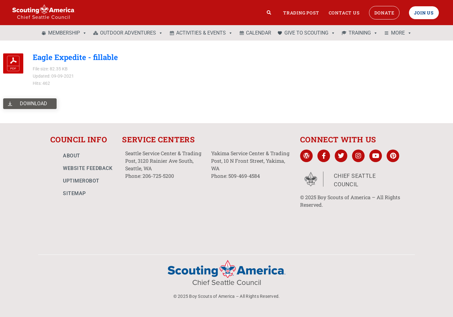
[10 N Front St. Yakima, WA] (251, 209)
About (71, 156)
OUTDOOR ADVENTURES (131, 33)
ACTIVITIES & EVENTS (204, 33)
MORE (401, 33)
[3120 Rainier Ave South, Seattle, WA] (165, 209)
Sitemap (74, 193)
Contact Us (344, 13)
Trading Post (301, 13)
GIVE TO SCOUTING (309, 33)
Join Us (424, 13)
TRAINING (363, 33)
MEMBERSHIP (67, 33)
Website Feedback (87, 168)
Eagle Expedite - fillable (75, 57)
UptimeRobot (81, 181)
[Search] (269, 13)
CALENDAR (258, 33)
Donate (384, 13)
